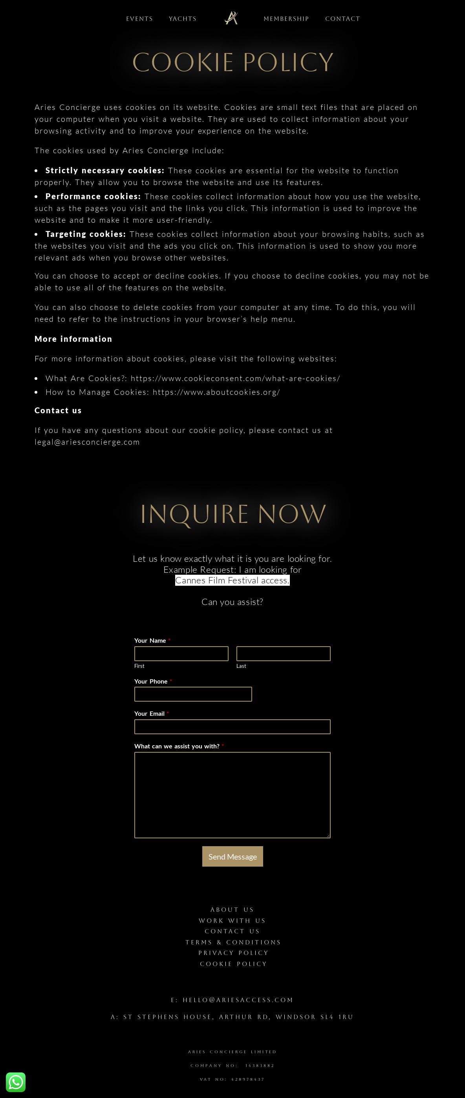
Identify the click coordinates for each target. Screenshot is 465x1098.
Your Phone (153, 681)
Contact (343, 18)
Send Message (233, 856)
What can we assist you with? (179, 746)
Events (139, 18)
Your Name (152, 640)
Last (241, 666)
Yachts (183, 18)
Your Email (151, 713)
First (139, 666)
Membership (286, 18)
